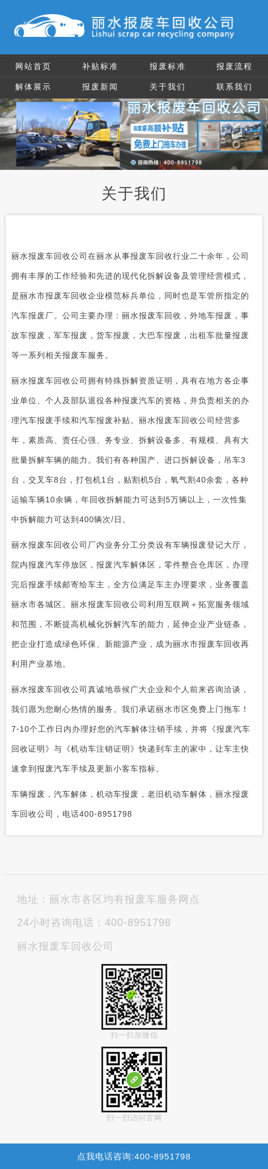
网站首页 (33, 66)
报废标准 (168, 66)
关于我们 (168, 86)
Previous (11, 127)
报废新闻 (100, 86)
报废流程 (234, 66)
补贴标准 (100, 66)
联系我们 (234, 86)
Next (257, 127)
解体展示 (33, 86)
